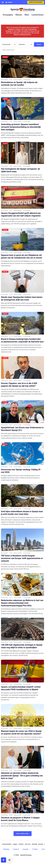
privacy (40, 844)
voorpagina (8, 15)
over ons (27, 844)
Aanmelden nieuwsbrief (36, 2)
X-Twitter (35, 849)
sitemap (34, 844)
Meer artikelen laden (22, 833)
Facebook (16, 849)
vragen (15, 844)
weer (26, 15)
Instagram (25, 849)
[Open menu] (2, 2)
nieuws (18, 15)
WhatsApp (6, 849)
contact (21, 844)
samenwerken (6, 844)
